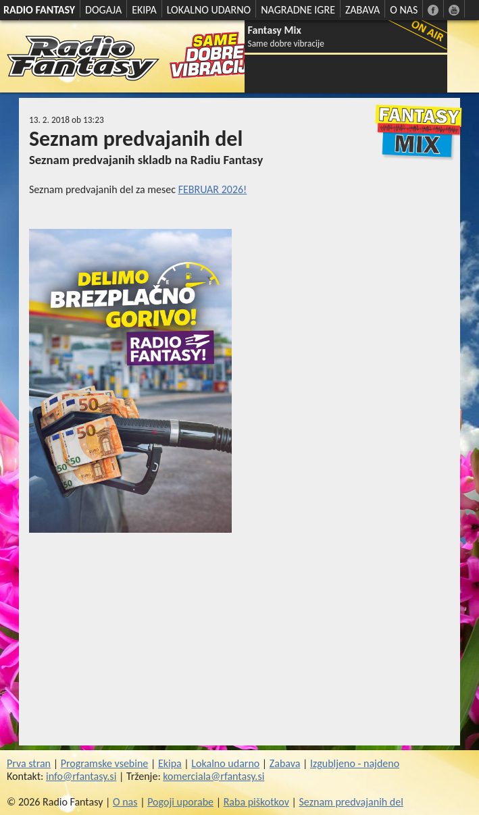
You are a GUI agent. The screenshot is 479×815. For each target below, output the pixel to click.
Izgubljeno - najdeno (354, 763)
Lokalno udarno (225, 763)
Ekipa (170, 763)
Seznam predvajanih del (351, 801)
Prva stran (29, 763)
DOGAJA (103, 9)
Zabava (285, 763)
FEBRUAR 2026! (212, 189)
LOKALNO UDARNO (209, 9)
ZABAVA (362, 9)
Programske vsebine (105, 763)
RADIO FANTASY (39, 9)
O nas (125, 801)
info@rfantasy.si (81, 776)
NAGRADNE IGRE (298, 9)
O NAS (404, 9)
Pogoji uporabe (180, 801)
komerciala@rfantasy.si (213, 776)
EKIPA (144, 9)
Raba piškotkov (256, 801)
